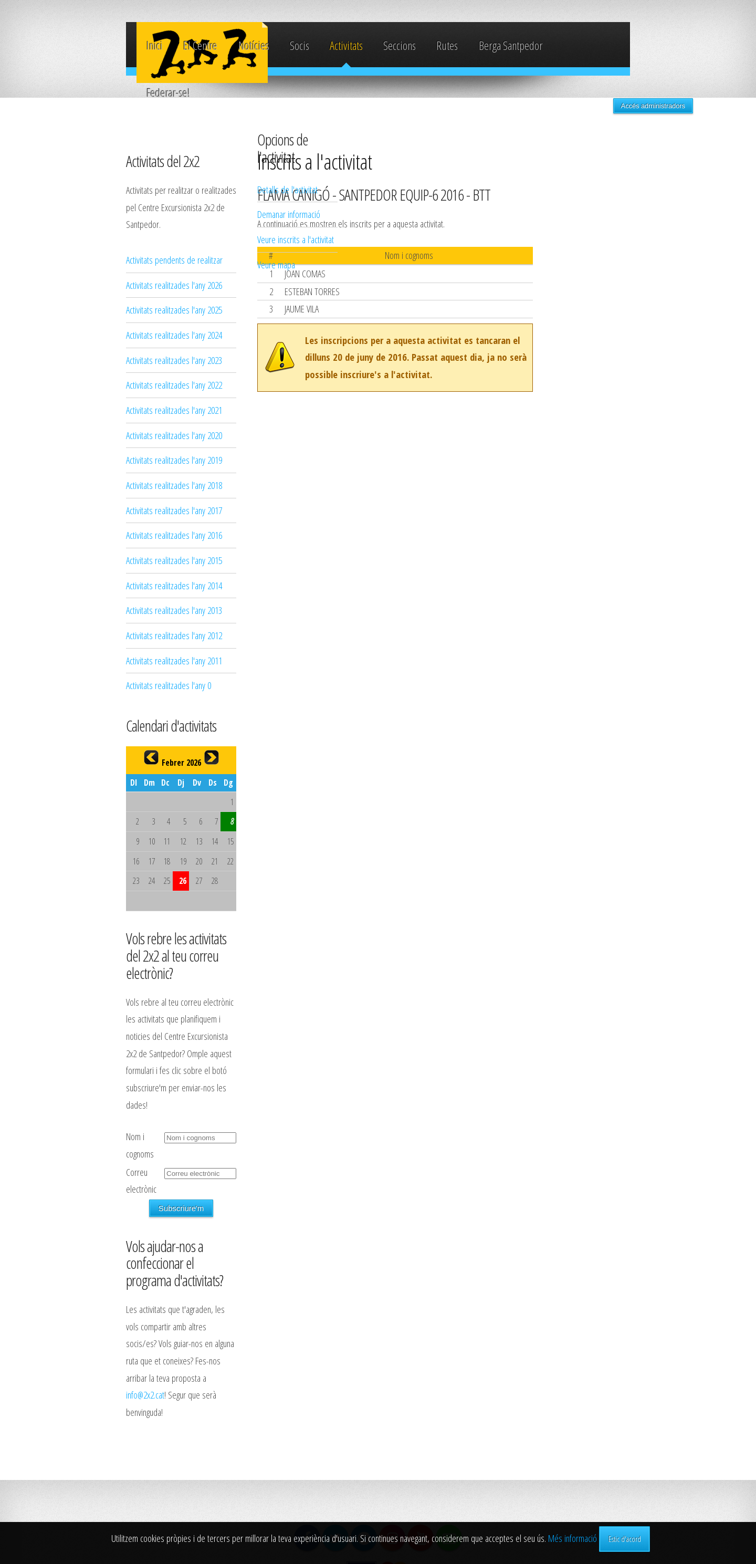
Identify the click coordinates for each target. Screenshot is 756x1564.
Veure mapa (582, 264)
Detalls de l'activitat (593, 189)
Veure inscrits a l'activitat (601, 239)
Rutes (447, 45)
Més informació (572, 1538)
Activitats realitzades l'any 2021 (174, 409)
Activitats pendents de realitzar (174, 259)
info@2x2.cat (145, 1394)
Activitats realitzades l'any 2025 (174, 309)
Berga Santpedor (510, 45)
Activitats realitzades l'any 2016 (174, 534)
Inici (154, 45)
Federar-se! (168, 93)
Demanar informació (594, 214)
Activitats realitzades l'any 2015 (174, 560)
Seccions (399, 45)
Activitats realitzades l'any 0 (168, 685)
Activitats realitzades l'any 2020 (174, 435)
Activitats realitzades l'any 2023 (174, 360)
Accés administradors (653, 106)
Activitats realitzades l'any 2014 (174, 585)
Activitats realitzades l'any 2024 (174, 334)
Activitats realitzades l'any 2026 (174, 284)
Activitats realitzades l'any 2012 (174, 635)
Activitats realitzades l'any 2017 (174, 510)
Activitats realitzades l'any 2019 (174, 459)
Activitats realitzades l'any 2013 (174, 610)
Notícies (253, 45)
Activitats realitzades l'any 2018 (174, 485)
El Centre (200, 45)
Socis (299, 45)
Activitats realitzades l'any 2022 (174, 384)
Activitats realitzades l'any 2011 (174, 660)
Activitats (346, 45)
